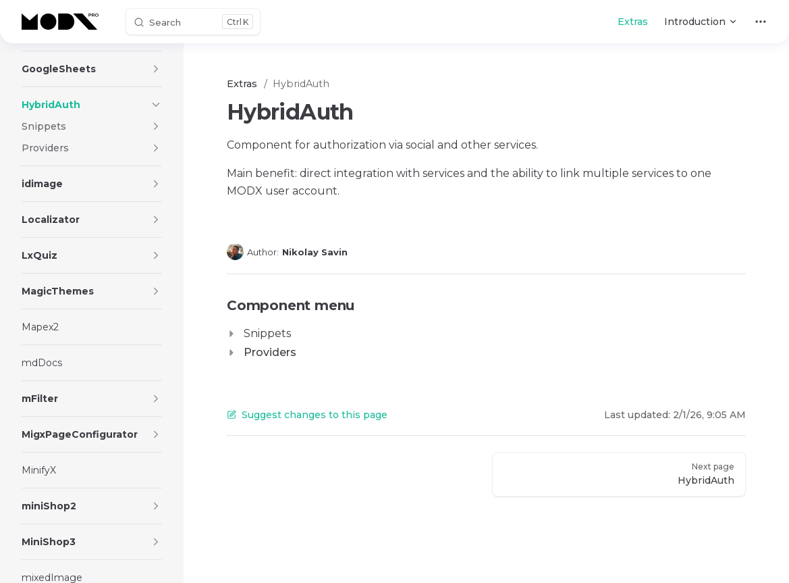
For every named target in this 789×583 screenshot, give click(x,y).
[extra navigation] (761, 21)
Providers (270, 352)
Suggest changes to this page (307, 415)
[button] (156, 69)
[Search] (193, 21)
